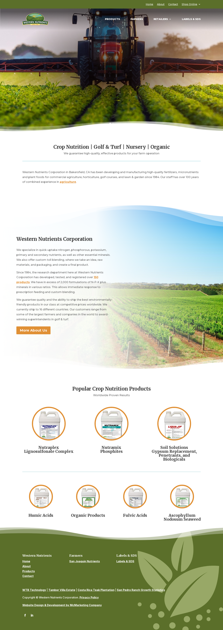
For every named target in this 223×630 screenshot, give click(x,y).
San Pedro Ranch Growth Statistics (141, 590)
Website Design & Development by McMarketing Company (62, 605)
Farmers (137, 19)
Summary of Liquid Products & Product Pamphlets (111, 96)
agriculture (68, 182)
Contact (173, 4)
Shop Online (189, 4)
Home (149, 4)
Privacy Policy (89, 597)
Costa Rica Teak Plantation (96, 590)
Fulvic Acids (135, 515)
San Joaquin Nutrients (84, 561)
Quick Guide (111, 73)
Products (112, 19)
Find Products (111, 85)
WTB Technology (34, 590)
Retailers (161, 19)
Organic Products (88, 515)
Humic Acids (40, 515)
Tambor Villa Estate (61, 590)
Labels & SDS (191, 19)
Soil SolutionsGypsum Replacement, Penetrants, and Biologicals (174, 453)
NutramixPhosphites (111, 449)
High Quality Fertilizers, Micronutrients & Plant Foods (111, 49)
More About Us (33, 330)
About (160, 4)
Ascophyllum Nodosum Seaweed (182, 517)
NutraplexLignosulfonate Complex (49, 449)
